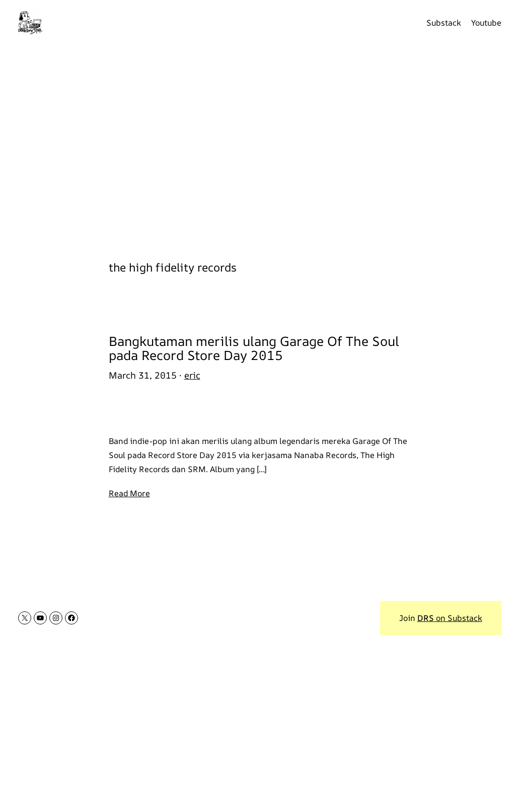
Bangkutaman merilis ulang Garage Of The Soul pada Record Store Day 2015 (254, 348)
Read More (129, 493)
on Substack (449, 617)
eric (192, 375)
